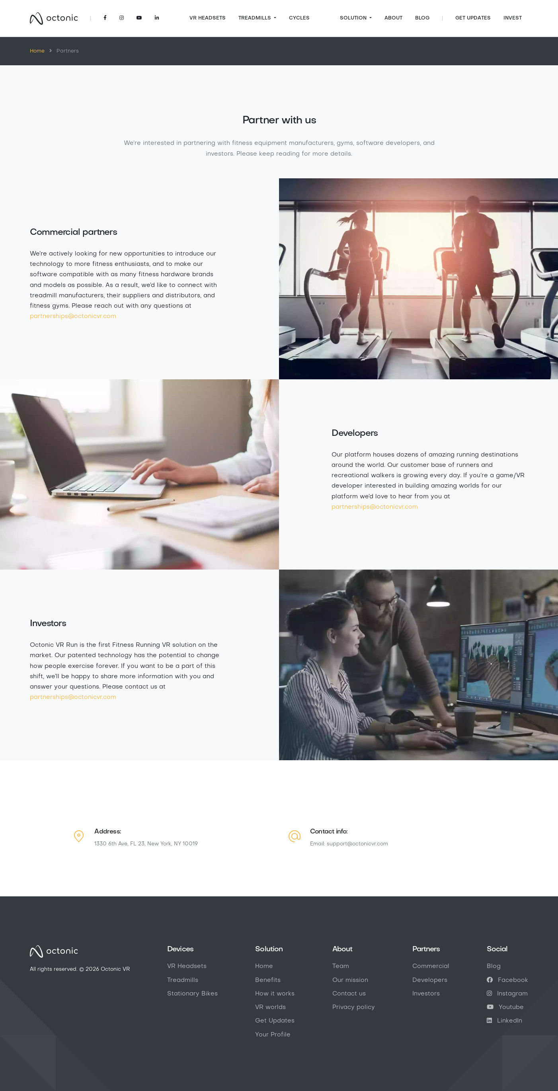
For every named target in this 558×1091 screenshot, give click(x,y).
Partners (426, 949)
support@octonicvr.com (357, 844)
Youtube (505, 1007)
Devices (180, 949)
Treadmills (182, 980)
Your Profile (273, 1035)
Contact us (349, 994)
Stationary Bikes (192, 994)
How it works (275, 994)
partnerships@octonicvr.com (73, 316)
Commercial (430, 966)
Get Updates (473, 18)
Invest (512, 18)
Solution (269, 949)
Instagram (507, 994)
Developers (429, 980)
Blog (422, 18)
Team (340, 966)
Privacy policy (353, 1007)
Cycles (299, 18)
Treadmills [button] (255, 18)
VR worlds (270, 1007)
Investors (426, 994)
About (393, 18)
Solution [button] (354, 18)
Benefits (268, 980)
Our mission (350, 980)
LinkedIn (504, 1021)
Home (37, 51)
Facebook (507, 980)
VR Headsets (207, 18)
